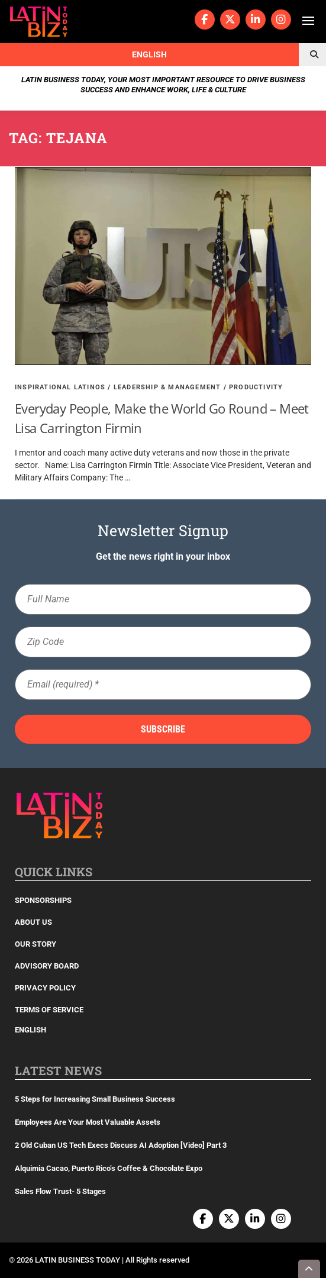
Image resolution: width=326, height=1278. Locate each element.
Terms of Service (49, 1009)
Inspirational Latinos (60, 387)
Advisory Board (47, 965)
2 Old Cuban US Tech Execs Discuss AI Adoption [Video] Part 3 (121, 1145)
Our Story (35, 944)
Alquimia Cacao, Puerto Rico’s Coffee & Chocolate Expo (108, 1168)
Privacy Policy (45, 987)
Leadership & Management (167, 387)
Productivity (256, 387)
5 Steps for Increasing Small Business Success (95, 1099)
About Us (33, 922)
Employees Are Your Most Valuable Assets (87, 1122)
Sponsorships (43, 900)
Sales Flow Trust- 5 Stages (60, 1191)
